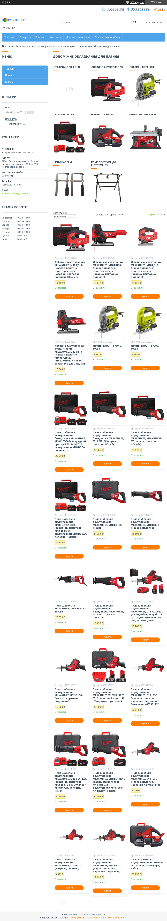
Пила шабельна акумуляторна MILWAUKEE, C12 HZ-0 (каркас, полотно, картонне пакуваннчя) (145, 778)
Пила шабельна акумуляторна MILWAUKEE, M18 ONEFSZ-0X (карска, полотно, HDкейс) (146, 438)
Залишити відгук (140, 9)
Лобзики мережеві (142, 67)
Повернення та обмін (107, 37)
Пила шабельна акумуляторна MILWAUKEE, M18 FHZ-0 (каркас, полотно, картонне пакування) (107, 865)
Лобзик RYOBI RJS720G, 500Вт (145, 347)
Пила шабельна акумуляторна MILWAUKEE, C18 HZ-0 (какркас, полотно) (68, 864)
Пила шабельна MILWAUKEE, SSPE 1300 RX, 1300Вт (71, 608)
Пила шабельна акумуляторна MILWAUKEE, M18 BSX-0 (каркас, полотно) (145, 523)
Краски (24, 46)
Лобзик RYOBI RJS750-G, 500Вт (107, 347)
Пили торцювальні (143, 114)
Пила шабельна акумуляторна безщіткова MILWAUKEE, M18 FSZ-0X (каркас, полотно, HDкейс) (108, 438)
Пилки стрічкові (102, 114)
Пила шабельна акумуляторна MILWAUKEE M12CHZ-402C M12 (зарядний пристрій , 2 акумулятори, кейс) (109, 695)
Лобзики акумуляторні (107, 67)
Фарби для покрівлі (65, 46)
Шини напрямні (63, 162)
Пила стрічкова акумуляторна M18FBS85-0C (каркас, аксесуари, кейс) (147, 864)
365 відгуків (137, 2)
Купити (69, 296)
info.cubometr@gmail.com (15, 193)
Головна (9, 37)
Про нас (39, 37)
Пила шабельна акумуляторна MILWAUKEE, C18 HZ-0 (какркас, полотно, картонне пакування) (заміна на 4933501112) (145, 697)
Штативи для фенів (66, 67)
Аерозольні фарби (41, 46)
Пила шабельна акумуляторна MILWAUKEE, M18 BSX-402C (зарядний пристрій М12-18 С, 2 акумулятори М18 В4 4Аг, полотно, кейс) (71, 781)
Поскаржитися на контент (84, 917)
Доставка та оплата (78, 37)
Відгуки (9, 81)
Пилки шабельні (64, 114)
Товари (23, 37)
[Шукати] (135, 22)
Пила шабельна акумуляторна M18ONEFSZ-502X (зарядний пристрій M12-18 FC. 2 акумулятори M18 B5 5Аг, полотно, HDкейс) (71, 528)
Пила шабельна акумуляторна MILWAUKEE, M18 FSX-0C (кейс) (107, 523)
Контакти (55, 37)
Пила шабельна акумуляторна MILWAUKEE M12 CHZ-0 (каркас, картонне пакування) (68, 695)
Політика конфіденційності (113, 917)
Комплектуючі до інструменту (103, 164)
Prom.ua (100, 914)
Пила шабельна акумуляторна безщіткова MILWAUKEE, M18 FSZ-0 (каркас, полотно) (108, 611)
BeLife (14, 46)
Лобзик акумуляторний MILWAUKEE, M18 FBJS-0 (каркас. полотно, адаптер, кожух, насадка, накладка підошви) (108, 269)
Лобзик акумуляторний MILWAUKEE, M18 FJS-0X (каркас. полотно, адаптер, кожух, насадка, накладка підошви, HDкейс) (70, 269)
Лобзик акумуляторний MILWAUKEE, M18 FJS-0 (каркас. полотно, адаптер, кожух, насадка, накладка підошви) (146, 269)
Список (161, 214)
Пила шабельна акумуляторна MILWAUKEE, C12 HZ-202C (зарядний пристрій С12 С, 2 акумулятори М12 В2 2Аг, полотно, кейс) (146, 613)
